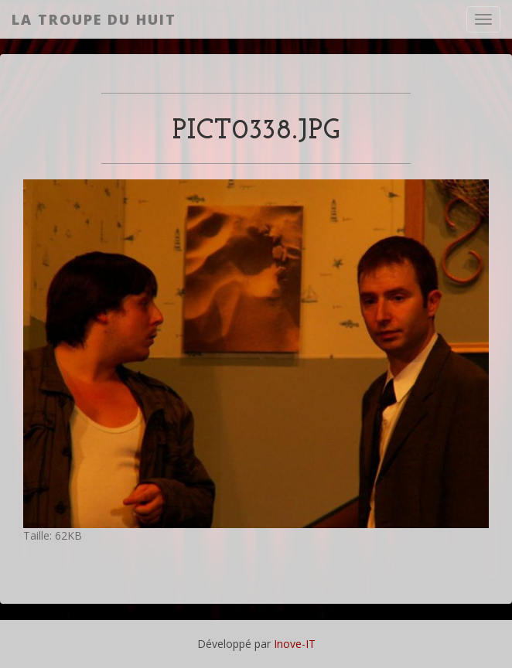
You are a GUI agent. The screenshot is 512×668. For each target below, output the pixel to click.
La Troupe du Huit (94, 19)
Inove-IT (295, 643)
